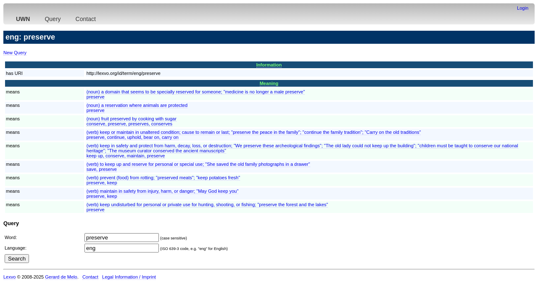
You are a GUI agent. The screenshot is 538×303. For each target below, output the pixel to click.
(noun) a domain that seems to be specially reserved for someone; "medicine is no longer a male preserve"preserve (196, 94)
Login (522, 8)
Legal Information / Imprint (129, 276)
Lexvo (9, 276)
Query (53, 19)
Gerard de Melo (61, 276)
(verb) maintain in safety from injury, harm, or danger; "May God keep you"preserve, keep (163, 194)
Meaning (269, 83)
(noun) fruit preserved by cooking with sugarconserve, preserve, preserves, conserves (132, 121)
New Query (14, 52)
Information (269, 64)
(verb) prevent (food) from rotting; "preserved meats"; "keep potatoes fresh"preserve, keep (163, 180)
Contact (86, 19)
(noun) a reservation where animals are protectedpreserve (137, 108)
